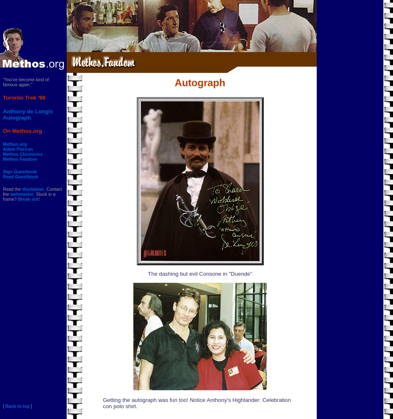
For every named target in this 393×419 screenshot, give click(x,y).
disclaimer (33, 189)
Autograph (17, 118)
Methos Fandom (20, 159)
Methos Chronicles (23, 154)
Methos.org (15, 144)
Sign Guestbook (20, 171)
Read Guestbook (20, 176)
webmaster (22, 194)
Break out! (29, 199)
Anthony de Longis (28, 111)
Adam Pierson (18, 149)
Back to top (17, 406)
